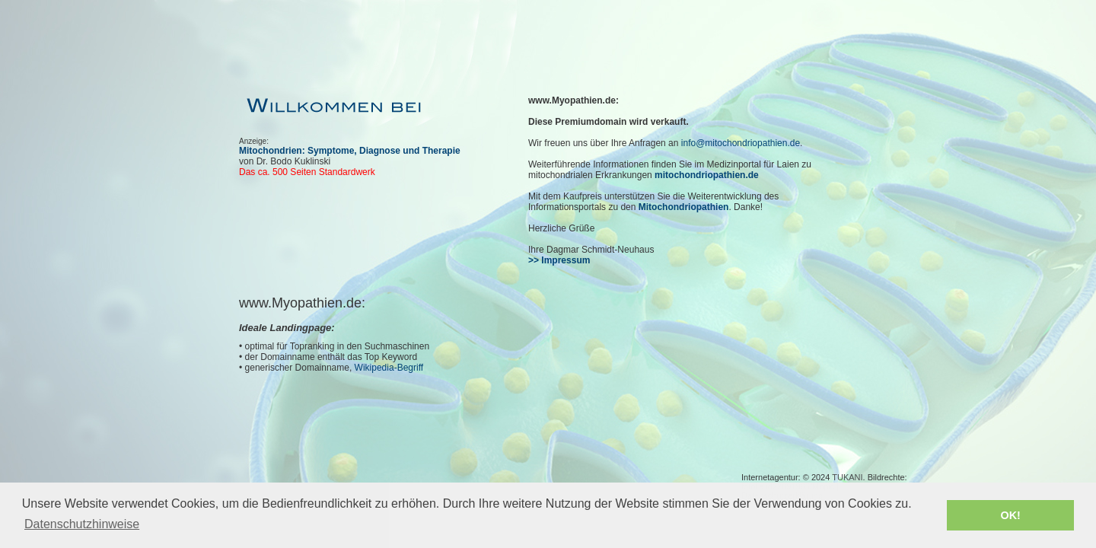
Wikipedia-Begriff (389, 367)
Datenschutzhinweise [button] (81, 524)
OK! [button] (1010, 515)
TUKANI (847, 477)
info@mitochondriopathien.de (740, 143)
